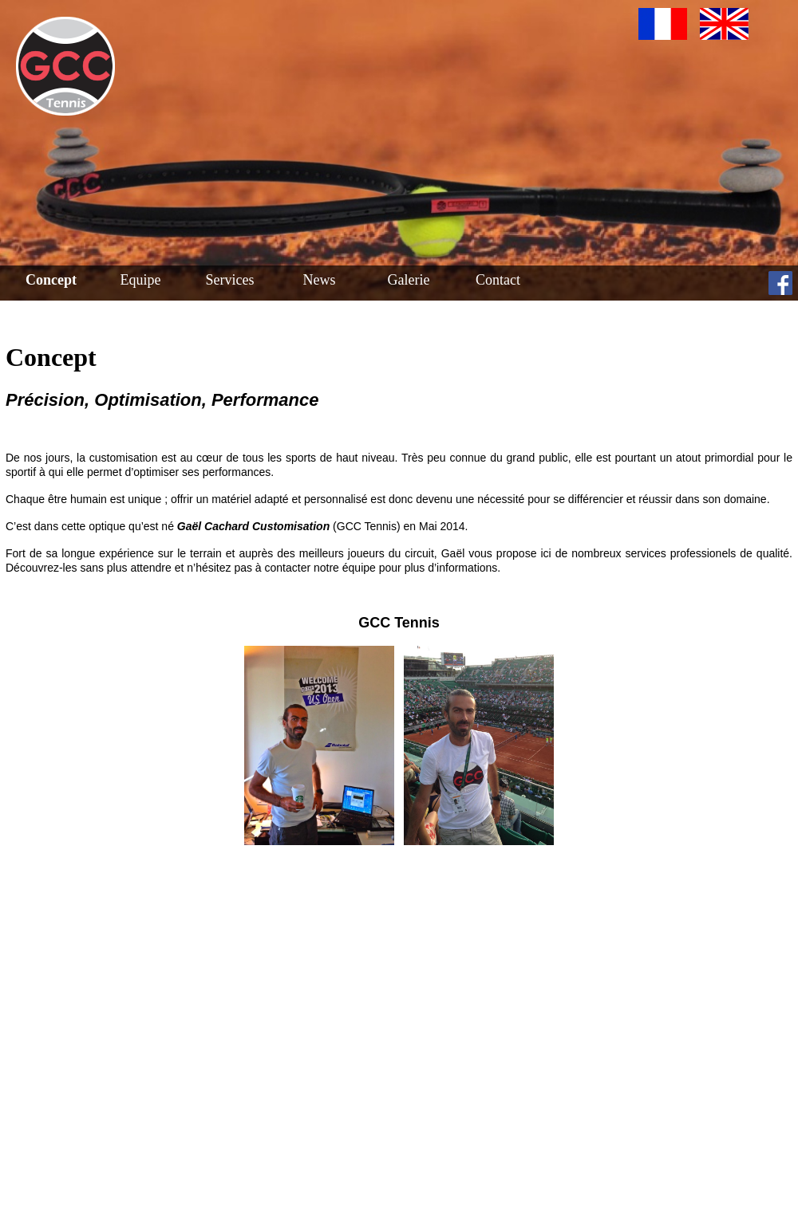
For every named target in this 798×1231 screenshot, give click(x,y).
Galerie (409, 280)
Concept (51, 280)
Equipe (140, 280)
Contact (498, 280)
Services (230, 280)
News (319, 280)
